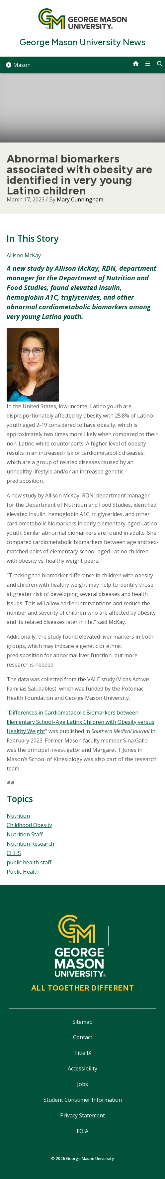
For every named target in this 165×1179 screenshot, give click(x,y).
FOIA (82, 1131)
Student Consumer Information (82, 1099)
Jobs (82, 1084)
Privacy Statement (82, 1115)
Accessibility (82, 1068)
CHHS (14, 853)
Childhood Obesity (29, 825)
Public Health (23, 871)
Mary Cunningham (80, 199)
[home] (135, 63)
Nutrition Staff (25, 834)
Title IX (82, 1052)
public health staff (29, 862)
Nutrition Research (30, 843)
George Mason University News (82, 42)
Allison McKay (24, 255)
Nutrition (18, 815)
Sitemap (82, 1022)
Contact (82, 1037)
